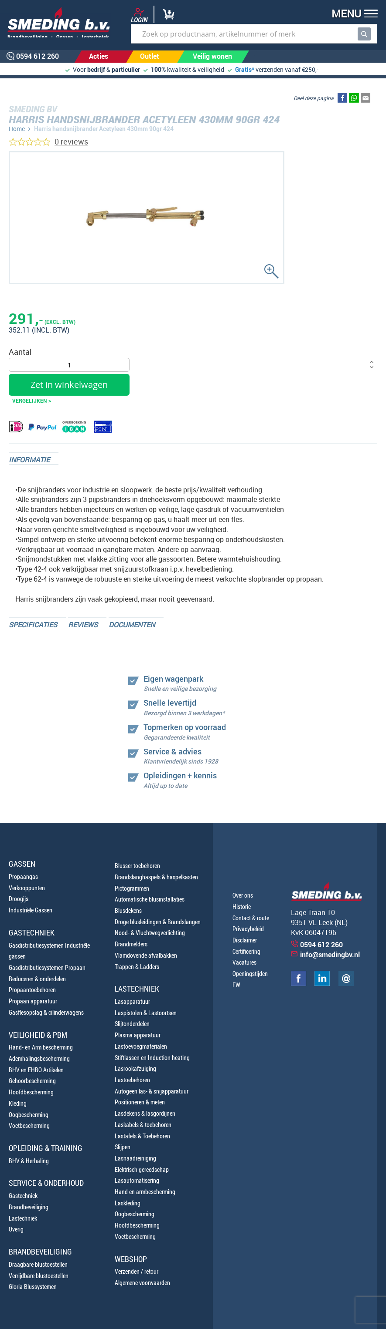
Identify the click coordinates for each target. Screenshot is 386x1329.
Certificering (246, 951)
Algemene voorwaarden (142, 1283)
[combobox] (254, 34)
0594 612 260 (321, 944)
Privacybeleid (248, 929)
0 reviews (71, 141)
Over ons (242, 895)
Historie (241, 906)
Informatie (29, 459)
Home (17, 128)
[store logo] (55, 22)
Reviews (83, 624)
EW (236, 985)
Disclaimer (244, 940)
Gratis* (244, 69)
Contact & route (250, 918)
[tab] (33, 458)
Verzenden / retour (136, 1271)
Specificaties (33, 624)
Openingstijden (250, 973)
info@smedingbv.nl (330, 954)
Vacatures (244, 962)
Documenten (132, 624)
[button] (351, 14)
